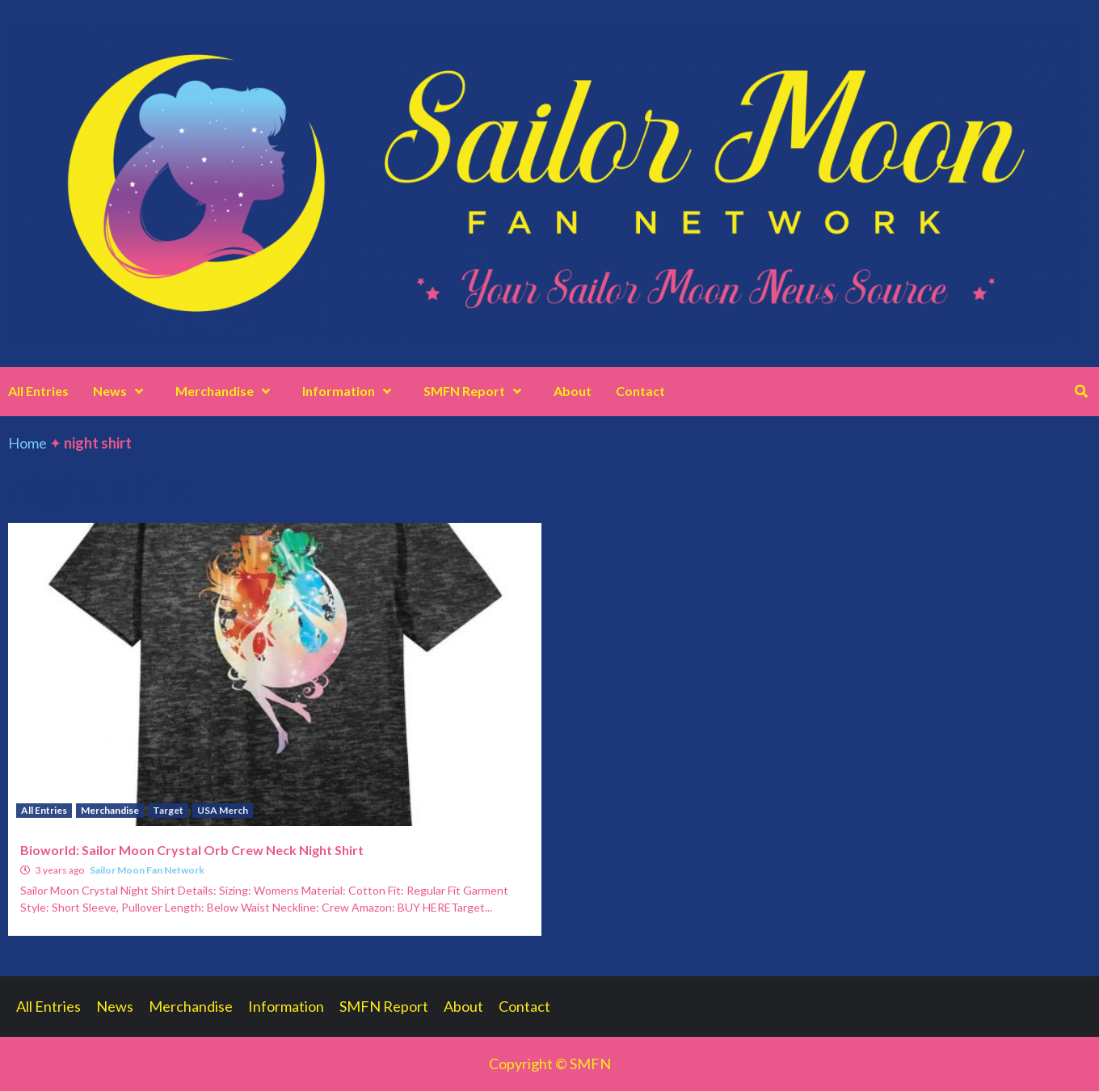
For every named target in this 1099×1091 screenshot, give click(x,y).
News (122, 390)
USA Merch (222, 810)
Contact (640, 390)
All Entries (38, 390)
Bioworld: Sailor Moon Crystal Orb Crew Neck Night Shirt (192, 849)
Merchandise (226, 390)
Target (168, 810)
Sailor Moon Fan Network (147, 870)
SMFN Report (476, 390)
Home (27, 443)
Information (350, 390)
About (573, 390)
